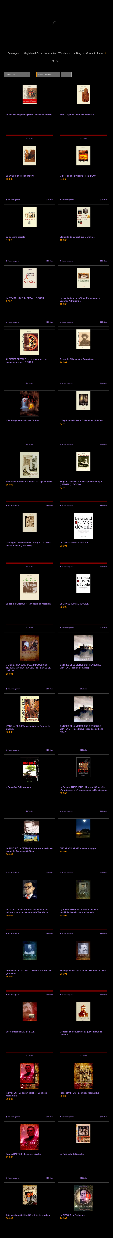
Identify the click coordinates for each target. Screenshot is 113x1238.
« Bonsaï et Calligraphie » (18, 787)
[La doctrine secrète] (29, 220)
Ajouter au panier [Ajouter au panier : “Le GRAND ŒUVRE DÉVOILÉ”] (67, 567)
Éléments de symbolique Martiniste (77, 237)
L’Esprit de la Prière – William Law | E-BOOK (81, 420)
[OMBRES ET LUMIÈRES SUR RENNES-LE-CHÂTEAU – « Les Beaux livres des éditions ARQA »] (83, 709)
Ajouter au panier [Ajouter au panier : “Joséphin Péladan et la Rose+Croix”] (67, 383)
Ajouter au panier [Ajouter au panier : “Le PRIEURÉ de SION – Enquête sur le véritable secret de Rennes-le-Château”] (14, 872)
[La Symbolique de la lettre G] (29, 159)
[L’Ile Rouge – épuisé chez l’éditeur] (29, 403)
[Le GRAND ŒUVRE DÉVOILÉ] (83, 526)
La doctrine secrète (15, 237)
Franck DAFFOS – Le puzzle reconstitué (79, 1093)
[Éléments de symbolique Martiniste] (83, 220)
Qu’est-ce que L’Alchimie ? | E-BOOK (78, 176)
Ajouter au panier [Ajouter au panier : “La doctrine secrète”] (14, 261)
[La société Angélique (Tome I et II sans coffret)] (29, 98)
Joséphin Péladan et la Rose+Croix (77, 359)
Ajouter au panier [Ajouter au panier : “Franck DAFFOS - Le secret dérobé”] (14, 1178)
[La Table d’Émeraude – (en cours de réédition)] (29, 587)
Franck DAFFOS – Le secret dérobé (23, 1154)
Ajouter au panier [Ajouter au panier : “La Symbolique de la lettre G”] (14, 200)
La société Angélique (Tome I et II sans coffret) (29, 115)
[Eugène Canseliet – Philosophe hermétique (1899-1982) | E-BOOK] (83, 465)
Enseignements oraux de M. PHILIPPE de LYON (83, 971)
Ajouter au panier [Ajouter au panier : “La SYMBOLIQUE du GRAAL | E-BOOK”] (14, 322)
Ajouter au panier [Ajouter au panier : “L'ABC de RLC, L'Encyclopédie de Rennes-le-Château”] (14, 750)
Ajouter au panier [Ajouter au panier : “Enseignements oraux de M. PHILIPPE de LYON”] (67, 995)
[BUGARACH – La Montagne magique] (83, 831)
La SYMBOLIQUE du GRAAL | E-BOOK (25, 298)
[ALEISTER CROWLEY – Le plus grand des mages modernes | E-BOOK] (29, 342)
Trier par (10, 74)
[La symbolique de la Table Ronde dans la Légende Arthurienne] (83, 281)
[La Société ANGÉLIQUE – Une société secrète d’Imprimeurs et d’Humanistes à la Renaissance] (83, 770)
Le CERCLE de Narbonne (72, 1215)
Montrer (45, 74)
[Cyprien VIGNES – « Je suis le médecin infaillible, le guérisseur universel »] (83, 893)
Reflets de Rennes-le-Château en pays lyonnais (29, 481)
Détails (30, 139)
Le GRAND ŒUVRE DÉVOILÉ (74, 543)
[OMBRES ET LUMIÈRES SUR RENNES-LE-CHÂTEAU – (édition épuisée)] (83, 648)
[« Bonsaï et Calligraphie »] (29, 770)
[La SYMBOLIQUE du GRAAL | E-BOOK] (29, 281)
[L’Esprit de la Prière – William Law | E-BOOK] (83, 403)
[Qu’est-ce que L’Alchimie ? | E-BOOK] (83, 159)
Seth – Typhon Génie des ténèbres (77, 115)
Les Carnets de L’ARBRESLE (20, 1032)
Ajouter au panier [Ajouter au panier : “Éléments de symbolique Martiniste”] (67, 261)
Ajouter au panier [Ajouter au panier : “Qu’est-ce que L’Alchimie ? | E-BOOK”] (67, 200)
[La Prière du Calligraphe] (83, 1137)
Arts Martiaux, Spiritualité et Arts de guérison (28, 1215)
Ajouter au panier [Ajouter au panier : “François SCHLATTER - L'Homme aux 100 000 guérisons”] (14, 995)
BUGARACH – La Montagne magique (78, 848)
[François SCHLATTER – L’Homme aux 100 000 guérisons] (29, 954)
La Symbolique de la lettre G (20, 176)
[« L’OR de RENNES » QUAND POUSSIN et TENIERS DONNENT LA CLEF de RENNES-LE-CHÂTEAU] (29, 648)
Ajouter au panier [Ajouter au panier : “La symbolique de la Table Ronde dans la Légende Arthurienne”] (67, 322)
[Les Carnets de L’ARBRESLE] (29, 1015)
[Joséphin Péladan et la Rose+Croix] (83, 342)
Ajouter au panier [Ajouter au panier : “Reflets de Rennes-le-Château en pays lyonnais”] (14, 505)
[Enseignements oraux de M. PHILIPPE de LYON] (83, 954)
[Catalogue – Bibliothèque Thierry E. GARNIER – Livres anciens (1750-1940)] (29, 526)
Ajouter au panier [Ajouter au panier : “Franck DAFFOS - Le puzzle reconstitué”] (67, 1117)
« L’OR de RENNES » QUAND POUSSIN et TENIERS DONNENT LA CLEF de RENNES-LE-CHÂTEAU (28, 668)
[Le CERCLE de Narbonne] (83, 1198)
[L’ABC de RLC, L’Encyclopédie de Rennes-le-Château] (29, 709)
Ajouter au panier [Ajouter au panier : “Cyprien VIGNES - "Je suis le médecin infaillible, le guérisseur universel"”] (67, 933)
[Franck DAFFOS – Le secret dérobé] (29, 1137)
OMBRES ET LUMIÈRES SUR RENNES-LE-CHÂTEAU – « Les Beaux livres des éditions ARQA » (81, 729)
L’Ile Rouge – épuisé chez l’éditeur (23, 420)
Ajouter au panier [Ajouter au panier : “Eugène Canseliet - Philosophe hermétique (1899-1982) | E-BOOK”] (67, 505)
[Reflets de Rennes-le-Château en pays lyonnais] (29, 465)
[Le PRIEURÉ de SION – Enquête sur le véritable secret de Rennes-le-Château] (29, 831)
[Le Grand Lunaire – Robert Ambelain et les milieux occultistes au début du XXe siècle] (29, 893)
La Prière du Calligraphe (72, 1154)
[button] (57, 61)
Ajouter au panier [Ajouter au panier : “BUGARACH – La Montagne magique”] (67, 872)
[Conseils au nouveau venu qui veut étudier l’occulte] (83, 1015)
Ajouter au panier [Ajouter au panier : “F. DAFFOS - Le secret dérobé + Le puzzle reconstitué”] (14, 1117)
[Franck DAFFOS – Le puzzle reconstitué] (83, 1076)
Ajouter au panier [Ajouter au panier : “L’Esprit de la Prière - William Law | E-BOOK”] (67, 444)
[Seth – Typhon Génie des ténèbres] (83, 98)
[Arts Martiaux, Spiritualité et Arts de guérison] (29, 1198)
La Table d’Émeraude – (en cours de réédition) (28, 604)
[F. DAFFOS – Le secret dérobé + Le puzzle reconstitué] (29, 1076)
